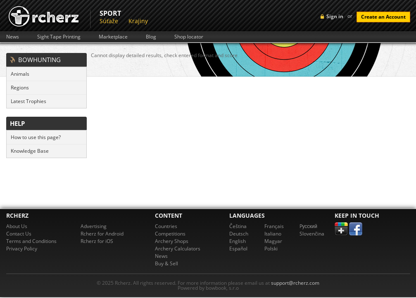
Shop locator (188, 36)
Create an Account (383, 16)
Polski (271, 248)
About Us (16, 226)
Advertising (94, 226)
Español (238, 248)
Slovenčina (312, 233)
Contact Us (18, 233)
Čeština (238, 226)
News (12, 36)
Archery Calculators (177, 248)
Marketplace (113, 36)
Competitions (170, 233)
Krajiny (138, 21)
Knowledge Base (30, 150)
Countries (166, 226)
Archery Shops (171, 241)
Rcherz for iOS (97, 241)
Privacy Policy (21, 248)
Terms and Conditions (31, 241)
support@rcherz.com (295, 282)
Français (274, 226)
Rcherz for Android (102, 233)
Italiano (272, 233)
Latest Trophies (28, 101)
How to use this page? (36, 137)
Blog (151, 36)
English (237, 241)
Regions (20, 87)
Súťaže (109, 21)
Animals (20, 73)
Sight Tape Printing (59, 36)
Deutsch (238, 233)
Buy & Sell (166, 263)
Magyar (273, 241)
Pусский (309, 226)
